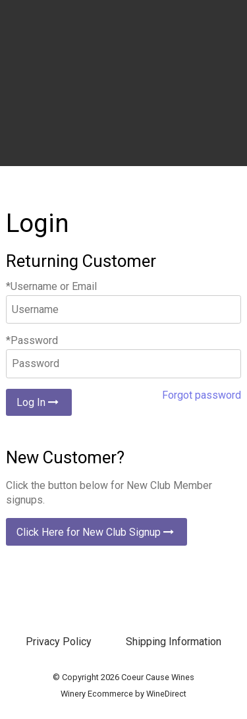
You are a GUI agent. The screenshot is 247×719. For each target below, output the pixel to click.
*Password (32, 340)
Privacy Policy (59, 641)
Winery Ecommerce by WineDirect (123, 694)
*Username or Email (51, 286)
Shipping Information (173, 641)
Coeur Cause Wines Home (123, 99)
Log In (38, 402)
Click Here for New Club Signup (96, 532)
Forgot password (201, 395)
